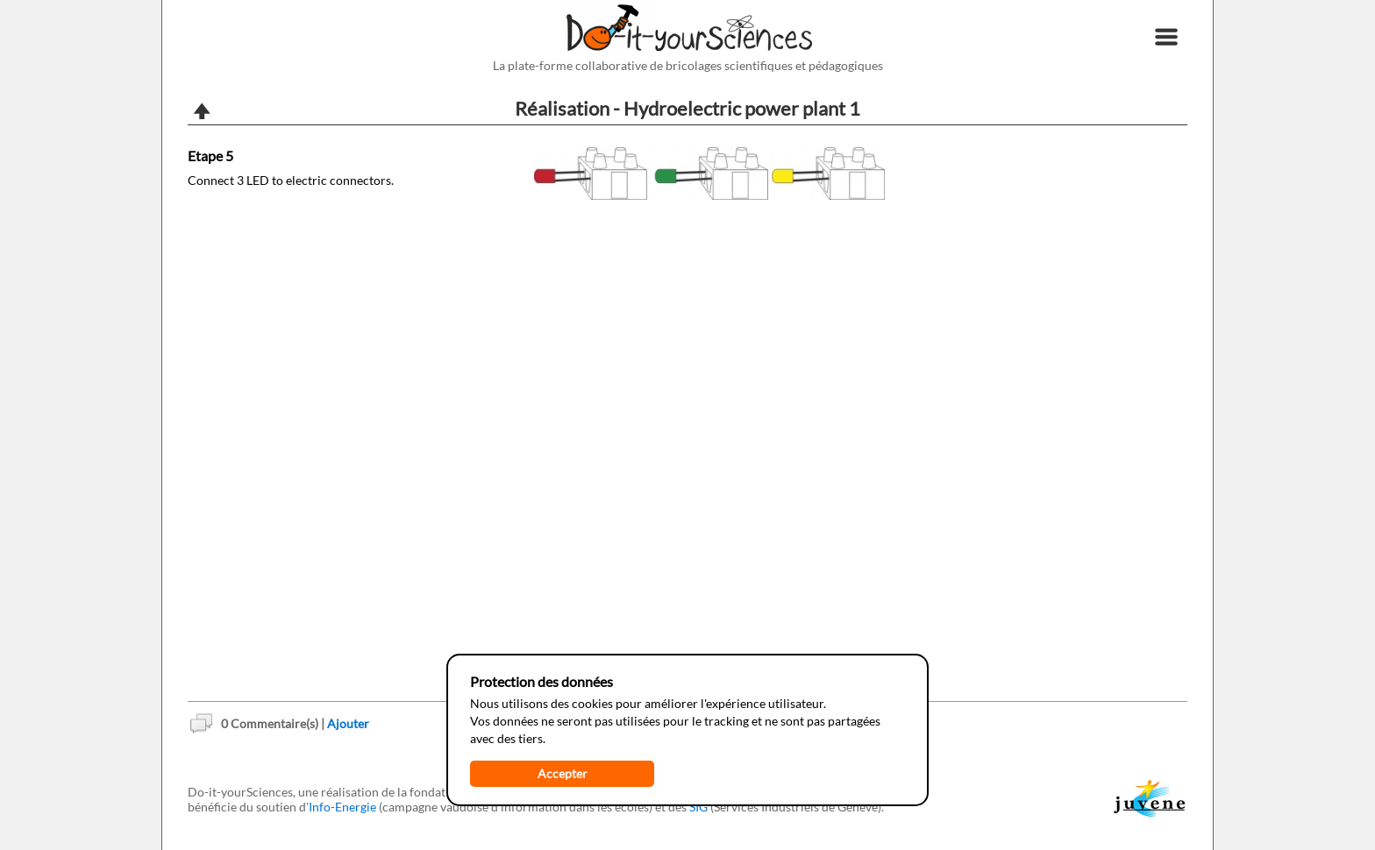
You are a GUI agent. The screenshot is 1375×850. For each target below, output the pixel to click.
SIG (698, 806)
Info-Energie (342, 806)
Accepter (563, 773)
